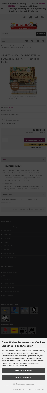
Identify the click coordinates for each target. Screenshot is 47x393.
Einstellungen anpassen (23, 384)
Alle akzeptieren (23, 371)
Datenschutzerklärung (22, 389)
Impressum (40, 389)
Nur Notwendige (23, 377)
